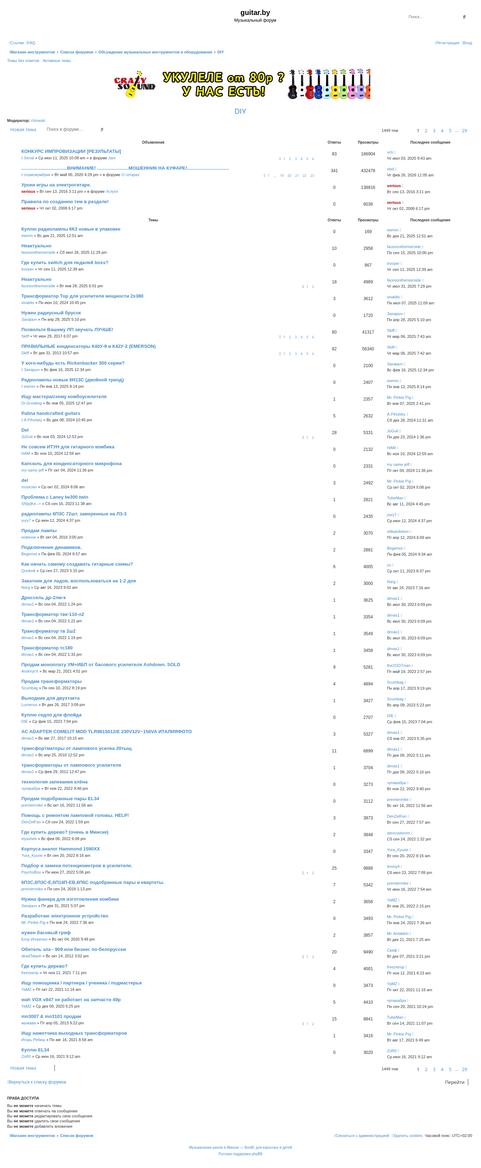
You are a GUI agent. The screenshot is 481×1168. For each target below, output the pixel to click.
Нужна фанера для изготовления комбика (70, 899)
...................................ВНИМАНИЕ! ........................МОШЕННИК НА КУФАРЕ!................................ (125, 168)
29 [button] (464, 130)
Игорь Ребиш (33, 1040)
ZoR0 (26, 1056)
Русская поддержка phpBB (240, 1154)
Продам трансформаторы (51, 681)
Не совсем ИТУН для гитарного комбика (67, 446)
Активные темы (57, 60)
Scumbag (29, 688)
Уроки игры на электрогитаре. (56, 184)
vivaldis (27, 302)
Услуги (112, 191)
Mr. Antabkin (398, 933)
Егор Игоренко (34, 939)
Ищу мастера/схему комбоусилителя (63, 396)
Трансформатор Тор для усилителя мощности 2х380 (82, 296)
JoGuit (27, 436)
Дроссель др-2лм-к (43, 597)
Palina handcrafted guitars (50, 413)
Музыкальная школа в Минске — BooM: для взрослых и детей (240, 1147)
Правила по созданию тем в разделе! (65, 201)
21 (297, 175)
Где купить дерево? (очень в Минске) (65, 832)
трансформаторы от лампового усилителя (71, 765)
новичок (28, 537)
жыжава (28, 1023)
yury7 (26, 520)
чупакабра (30, 788)
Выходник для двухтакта (50, 698)
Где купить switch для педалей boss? (65, 262)
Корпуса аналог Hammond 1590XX (60, 848)
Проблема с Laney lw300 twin (54, 497)
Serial (29, 158)
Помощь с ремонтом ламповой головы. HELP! (75, 815)
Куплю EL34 (35, 1050)
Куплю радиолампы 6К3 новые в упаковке (70, 229)
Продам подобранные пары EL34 (60, 798)
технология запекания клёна (54, 781)
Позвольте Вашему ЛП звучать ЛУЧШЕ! (67, 329)
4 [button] (442, 130)
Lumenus (29, 705)
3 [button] (434, 130)
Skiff (25, 336)
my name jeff (32, 470)
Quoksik (28, 570)
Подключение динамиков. (51, 547)
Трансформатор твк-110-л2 (52, 614)
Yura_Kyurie (32, 855)
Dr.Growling (31, 403)
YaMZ (392, 900)
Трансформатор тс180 (47, 647)
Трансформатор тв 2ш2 (48, 631)
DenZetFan (31, 822)
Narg (25, 587)
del (24, 480)
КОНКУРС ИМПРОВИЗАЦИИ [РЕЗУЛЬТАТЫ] (71, 151)
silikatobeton (398, 531)
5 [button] (450, 130)
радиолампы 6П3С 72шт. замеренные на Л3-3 (73, 513)
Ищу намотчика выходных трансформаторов (74, 1033)
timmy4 (393, 866)
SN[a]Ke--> (31, 503)
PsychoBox (31, 872)
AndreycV (29, 671)
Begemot (29, 554)
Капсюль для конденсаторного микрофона (71, 463)
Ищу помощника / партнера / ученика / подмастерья (81, 983)
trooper (27, 269)
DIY (240, 111)
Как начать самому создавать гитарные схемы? (77, 564)
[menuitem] (30, 42)
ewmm (27, 235)
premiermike (32, 805)
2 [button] (426, 130)
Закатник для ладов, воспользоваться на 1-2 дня (78, 580)
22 (304, 175)
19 (281, 175)
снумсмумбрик (37, 175)
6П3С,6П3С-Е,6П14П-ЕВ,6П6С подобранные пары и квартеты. (92, 882)
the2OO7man (399, 665)
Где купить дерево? (44, 966)
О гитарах (130, 175)
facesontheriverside (38, 252)
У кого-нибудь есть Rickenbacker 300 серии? (73, 363)
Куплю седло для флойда (51, 714)
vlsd (390, 169)
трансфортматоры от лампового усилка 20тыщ (76, 748)
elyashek (29, 839)
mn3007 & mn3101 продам (51, 1016)
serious (28, 191)
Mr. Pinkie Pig (399, 397)
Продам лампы (39, 530)
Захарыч (29, 319)
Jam (112, 158)
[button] (406, 130)
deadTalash (31, 956)
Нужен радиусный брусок (51, 312)
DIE (24, 721)
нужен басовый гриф (46, 932)
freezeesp (29, 973)
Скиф (392, 950)
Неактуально (36, 245)
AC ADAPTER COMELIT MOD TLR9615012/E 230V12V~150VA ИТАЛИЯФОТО (106, 731)
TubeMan (395, 498)
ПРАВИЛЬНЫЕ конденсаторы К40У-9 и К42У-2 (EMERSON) (88, 346)
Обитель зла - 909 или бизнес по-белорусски (73, 949)
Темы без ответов (23, 60)
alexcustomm (398, 833)
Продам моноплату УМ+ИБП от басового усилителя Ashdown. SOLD (100, 664)
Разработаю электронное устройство (64, 916)
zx (389, 565)
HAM (25, 453)
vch (390, 152)
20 (289, 175)
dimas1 (27, 604)
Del (25, 430)
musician (29, 487)
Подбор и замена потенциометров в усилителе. (76, 865)
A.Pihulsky (33, 420)
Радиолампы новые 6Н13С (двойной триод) (72, 379)
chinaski (38, 120)
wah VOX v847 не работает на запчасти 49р (71, 999)
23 (312, 175)
